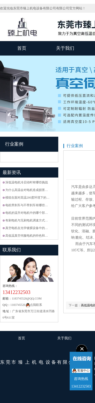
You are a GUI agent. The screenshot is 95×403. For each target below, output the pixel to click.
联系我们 (12, 249)
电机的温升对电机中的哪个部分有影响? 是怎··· (36, 213)
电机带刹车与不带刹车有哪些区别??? (30, 205)
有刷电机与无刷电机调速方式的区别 (29, 220)
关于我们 (65, 48)
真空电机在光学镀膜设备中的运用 (28, 228)
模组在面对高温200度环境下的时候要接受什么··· (37, 197)
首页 (21, 48)
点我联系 (34, 305)
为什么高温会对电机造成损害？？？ (29, 190)
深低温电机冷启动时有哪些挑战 (26, 182)
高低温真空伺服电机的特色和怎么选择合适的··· (36, 235)
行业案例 (14, 144)
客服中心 (80, 371)
